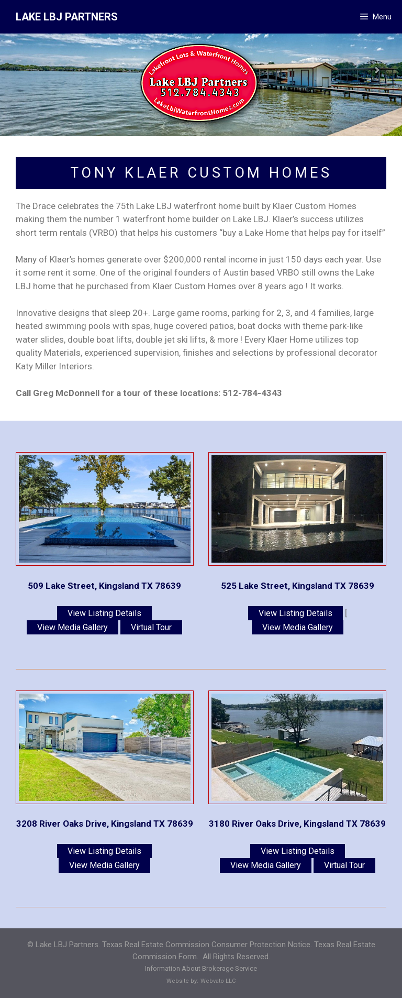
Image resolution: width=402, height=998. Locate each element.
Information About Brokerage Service (201, 968)
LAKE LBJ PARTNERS (67, 16)
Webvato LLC (218, 981)
